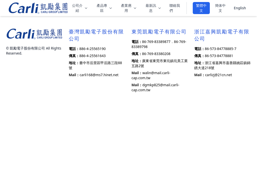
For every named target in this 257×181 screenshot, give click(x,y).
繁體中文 (201, 8)
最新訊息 (153, 8)
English (240, 8)
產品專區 (104, 8)
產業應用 (129, 8)
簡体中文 (220, 8)
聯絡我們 (174, 8)
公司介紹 (80, 8)
